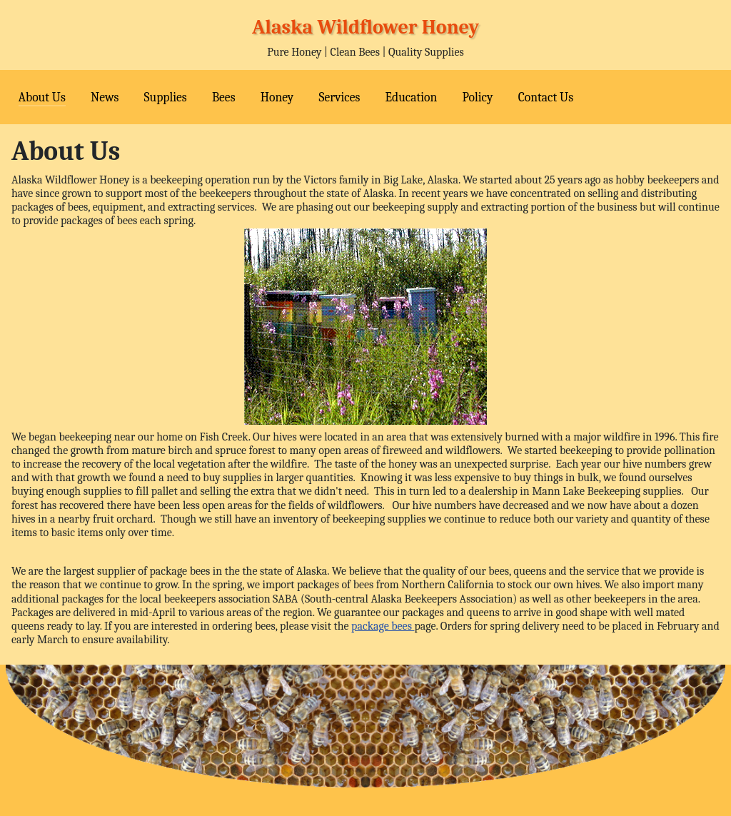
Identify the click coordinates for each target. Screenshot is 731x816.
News (105, 97)
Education (411, 97)
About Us (42, 97)
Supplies (165, 97)
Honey (277, 97)
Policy (477, 97)
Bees (224, 97)
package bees (382, 626)
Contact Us (545, 97)
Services (339, 97)
